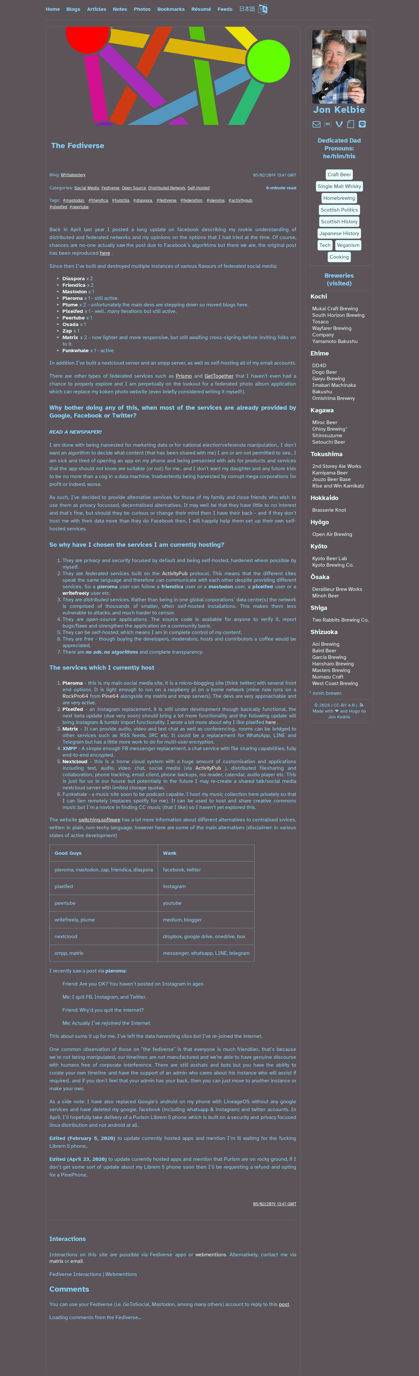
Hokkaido (324, 498)
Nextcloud (75, 761)
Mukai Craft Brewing (335, 308)
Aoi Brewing (325, 644)
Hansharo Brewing (333, 664)
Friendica (74, 285)
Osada (71, 324)
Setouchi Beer (328, 442)
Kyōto (319, 546)
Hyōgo (320, 522)
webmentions (210, 1254)
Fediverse (110, 188)
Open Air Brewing (332, 534)
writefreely (76, 593)
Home (53, 9)
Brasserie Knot (329, 510)
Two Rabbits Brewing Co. (340, 620)
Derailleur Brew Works (337, 589)
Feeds (225, 9)
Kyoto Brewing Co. (333, 565)
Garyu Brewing (328, 378)
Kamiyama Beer (330, 473)
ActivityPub (175, 573)
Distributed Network (166, 188)
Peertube (74, 318)
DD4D (319, 365)
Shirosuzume (327, 435)
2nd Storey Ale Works (336, 466)
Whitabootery (73, 175)
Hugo (354, 711)
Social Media (86, 188)
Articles (96, 9)
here (105, 253)
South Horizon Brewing (338, 315)
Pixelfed (73, 311)
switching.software (99, 820)
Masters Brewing (331, 670)
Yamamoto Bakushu (335, 341)
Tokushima (327, 454)
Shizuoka (324, 632)
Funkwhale (76, 350)
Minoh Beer (325, 596)
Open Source (134, 188)
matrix (56, 1261)
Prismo (184, 376)
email (76, 1261)
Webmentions (121, 1274)
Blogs (73, 9)
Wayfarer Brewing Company (332, 331)
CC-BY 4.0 (344, 705)
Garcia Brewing (329, 657)
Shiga (319, 608)
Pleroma (73, 298)
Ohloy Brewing (328, 429)
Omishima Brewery (333, 398)
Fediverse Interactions (75, 1274)
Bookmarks (171, 9)
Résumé (201, 9)
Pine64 (110, 696)
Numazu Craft (327, 677)
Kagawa (322, 410)
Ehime (320, 353)
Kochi (319, 297)
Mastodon (75, 291)
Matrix (70, 337)
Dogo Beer (324, 372)
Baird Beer (324, 650)
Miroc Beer (324, 422)
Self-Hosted (199, 188)
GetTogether (219, 376)
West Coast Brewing (335, 683)
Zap (67, 331)
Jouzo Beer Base (331, 479)
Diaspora (74, 278)
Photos (142, 9)
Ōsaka (320, 577)
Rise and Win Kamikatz (338, 486)
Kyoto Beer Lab (329, 558)
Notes (120, 9)
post (284, 1304)
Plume (70, 304)
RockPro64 (75, 696)
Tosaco (320, 321)
